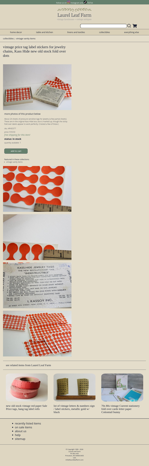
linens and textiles (76, 32)
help (18, 435)
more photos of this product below (22, 113)
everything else (131, 32)
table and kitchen (44, 32)
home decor (16, 32)
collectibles (104, 32)
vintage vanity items (26, 38)
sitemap (20, 439)
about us (20, 431)
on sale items (23, 427)
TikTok (90, 3)
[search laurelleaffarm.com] (130, 26)
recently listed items (28, 423)
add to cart (16, 151)
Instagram (75, 3)
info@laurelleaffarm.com (74, 460)
